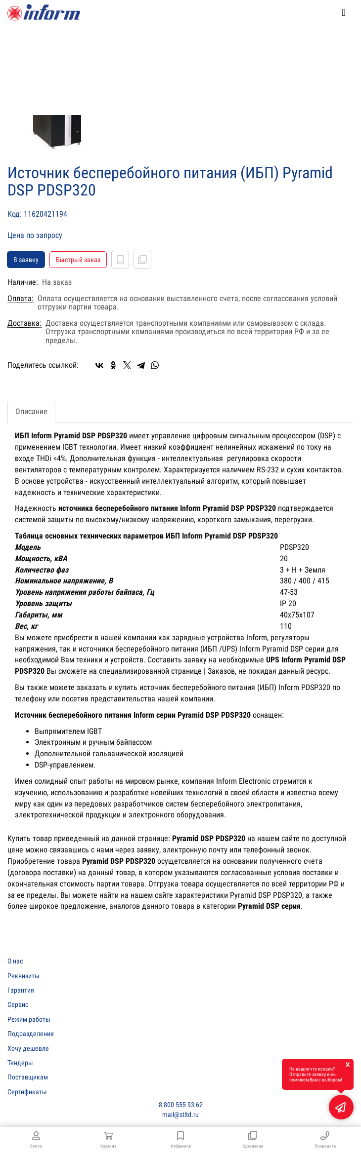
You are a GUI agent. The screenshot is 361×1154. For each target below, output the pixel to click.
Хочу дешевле (28, 1048)
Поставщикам (27, 1077)
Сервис (17, 1004)
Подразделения (30, 1034)
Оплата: (20, 298)
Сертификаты (27, 1092)
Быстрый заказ (78, 260)
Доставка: (24, 323)
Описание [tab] (31, 411)
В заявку (26, 260)
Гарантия (20, 990)
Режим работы (28, 1019)
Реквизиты (23, 976)
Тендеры (20, 1063)
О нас (15, 961)
